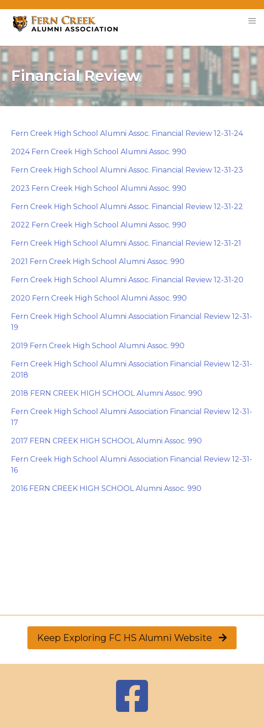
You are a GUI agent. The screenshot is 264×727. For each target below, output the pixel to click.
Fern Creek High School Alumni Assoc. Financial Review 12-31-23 (127, 170)
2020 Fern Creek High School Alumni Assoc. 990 (99, 298)
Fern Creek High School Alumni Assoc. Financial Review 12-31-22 (127, 206)
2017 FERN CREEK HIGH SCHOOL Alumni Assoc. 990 (106, 440)
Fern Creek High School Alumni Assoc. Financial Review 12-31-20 (127, 279)
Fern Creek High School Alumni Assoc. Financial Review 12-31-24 (127, 133)
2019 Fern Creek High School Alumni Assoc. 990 (98, 345)
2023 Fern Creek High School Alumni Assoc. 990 (98, 188)
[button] (252, 21)
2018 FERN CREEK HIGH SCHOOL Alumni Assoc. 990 (106, 393)
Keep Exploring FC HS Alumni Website (132, 637)
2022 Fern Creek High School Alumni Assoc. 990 (98, 225)
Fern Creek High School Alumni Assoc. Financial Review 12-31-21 (126, 243)
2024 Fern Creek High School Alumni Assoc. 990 (98, 151)
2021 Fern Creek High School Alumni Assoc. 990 (98, 261)
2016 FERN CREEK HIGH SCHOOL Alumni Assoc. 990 (106, 488)
